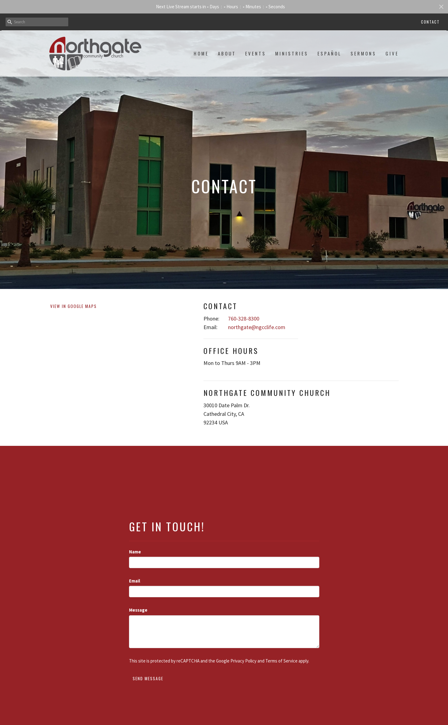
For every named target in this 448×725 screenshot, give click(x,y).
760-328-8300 (243, 318)
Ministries (291, 53)
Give (392, 53)
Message (138, 610)
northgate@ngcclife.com (256, 327)
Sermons (363, 53)
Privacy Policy (243, 661)
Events (255, 53)
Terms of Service (281, 661)
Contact (430, 22)
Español (329, 53)
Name (135, 552)
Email (134, 581)
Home (201, 53)
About (227, 53)
